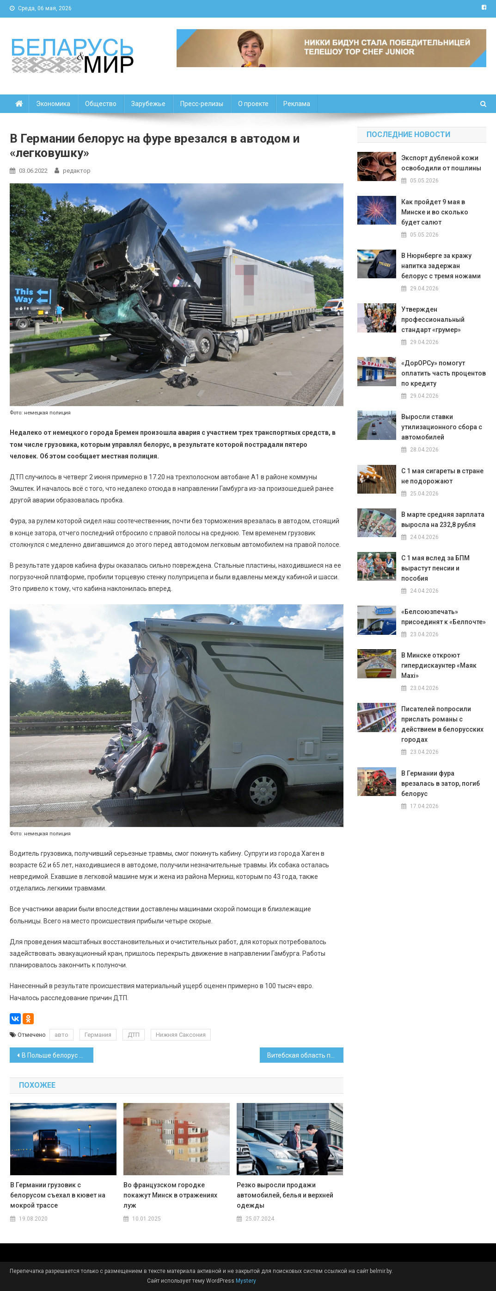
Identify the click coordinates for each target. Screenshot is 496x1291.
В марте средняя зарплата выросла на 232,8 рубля (442, 519)
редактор (77, 170)
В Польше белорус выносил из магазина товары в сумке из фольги (57, 1055)
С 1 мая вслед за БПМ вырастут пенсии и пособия (435, 568)
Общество (100, 103)
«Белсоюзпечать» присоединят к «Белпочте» (443, 617)
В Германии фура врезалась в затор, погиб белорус (440, 783)
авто (61, 1034)
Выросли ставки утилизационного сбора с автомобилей (441, 427)
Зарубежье (148, 103)
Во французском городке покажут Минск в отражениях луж (170, 1195)
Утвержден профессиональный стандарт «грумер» (433, 319)
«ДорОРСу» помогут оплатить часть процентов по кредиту (443, 373)
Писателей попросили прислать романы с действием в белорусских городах (442, 724)
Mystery (245, 1281)
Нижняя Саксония (181, 1034)
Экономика (53, 103)
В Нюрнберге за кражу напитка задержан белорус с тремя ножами (441, 266)
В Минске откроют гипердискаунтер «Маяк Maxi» (439, 665)
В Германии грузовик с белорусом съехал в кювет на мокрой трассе (57, 1195)
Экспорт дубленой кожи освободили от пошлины (441, 163)
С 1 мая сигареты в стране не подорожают (442, 476)
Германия (98, 1034)
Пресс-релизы (201, 103)
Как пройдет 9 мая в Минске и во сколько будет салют (434, 212)
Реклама (296, 103)
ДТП (134, 1034)
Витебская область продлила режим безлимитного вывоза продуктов (305, 1055)
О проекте (253, 103)
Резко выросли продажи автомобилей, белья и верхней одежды (285, 1195)
